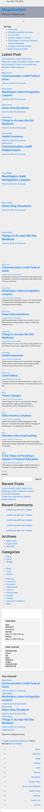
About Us (10, 579)
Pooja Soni (12, 29)
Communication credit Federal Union (17, 148)
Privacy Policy (12, 593)
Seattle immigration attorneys (20, 32)
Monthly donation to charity (19, 38)
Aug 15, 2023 (7, 439)
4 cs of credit (13, 35)
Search (5, 474)
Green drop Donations (15, 108)
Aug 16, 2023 (7, 399)
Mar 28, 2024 (8, 83)
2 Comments (16, 419)
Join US (9, 590)
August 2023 (11, 544)
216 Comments (17, 399)
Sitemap (9, 598)
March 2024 (11, 541)
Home (9, 73)
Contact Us (11, 581)
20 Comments (17, 463)
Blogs (4, 73)
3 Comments (20, 83)
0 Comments (20, 99)
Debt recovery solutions (18, 49)
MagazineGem (14, 9)
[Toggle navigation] (24, 21)
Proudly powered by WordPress (15, 741)
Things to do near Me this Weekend (16, 497)
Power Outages (11, 395)
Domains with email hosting (19, 46)
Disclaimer (10, 584)
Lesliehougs (11, 510)
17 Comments (17, 439)
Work (8, 604)
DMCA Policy (11, 587)
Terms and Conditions (15, 601)
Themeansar (16, 744)
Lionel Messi (10, 375)
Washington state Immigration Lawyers (16, 178)
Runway (9, 595)
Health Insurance (12, 136)
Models (9, 562)
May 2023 (10, 546)
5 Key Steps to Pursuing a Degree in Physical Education (20, 457)
